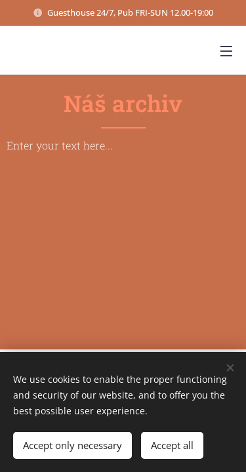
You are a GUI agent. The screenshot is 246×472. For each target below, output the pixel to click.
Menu (226, 51)
